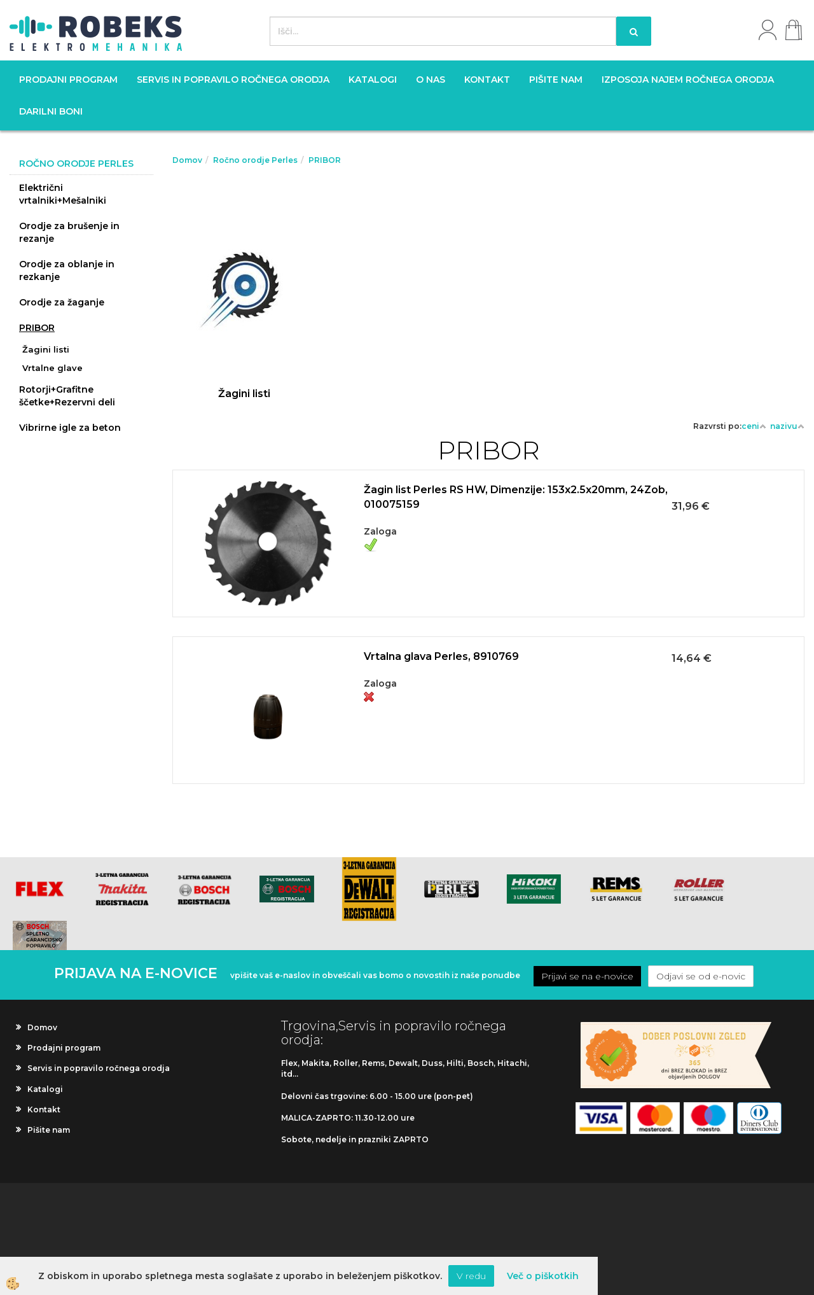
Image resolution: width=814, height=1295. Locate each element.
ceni (754, 426)
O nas (430, 79)
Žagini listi (45, 349)
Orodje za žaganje (61, 302)
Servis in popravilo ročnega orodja (233, 79)
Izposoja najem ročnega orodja (688, 79)
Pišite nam (556, 79)
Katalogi (372, 79)
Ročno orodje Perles (255, 160)
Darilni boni (51, 111)
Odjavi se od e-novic (700, 976)
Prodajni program (68, 79)
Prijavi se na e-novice (587, 976)
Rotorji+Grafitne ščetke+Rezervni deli (67, 396)
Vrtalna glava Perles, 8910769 (441, 656)
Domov (187, 160)
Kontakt (487, 79)
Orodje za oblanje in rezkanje (66, 270)
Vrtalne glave (52, 368)
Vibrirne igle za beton (70, 427)
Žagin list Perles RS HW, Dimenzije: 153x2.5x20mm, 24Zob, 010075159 (516, 497)
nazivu (787, 426)
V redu (471, 1276)
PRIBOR (37, 327)
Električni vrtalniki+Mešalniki (62, 194)
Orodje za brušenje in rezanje (69, 232)
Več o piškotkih (543, 1276)
